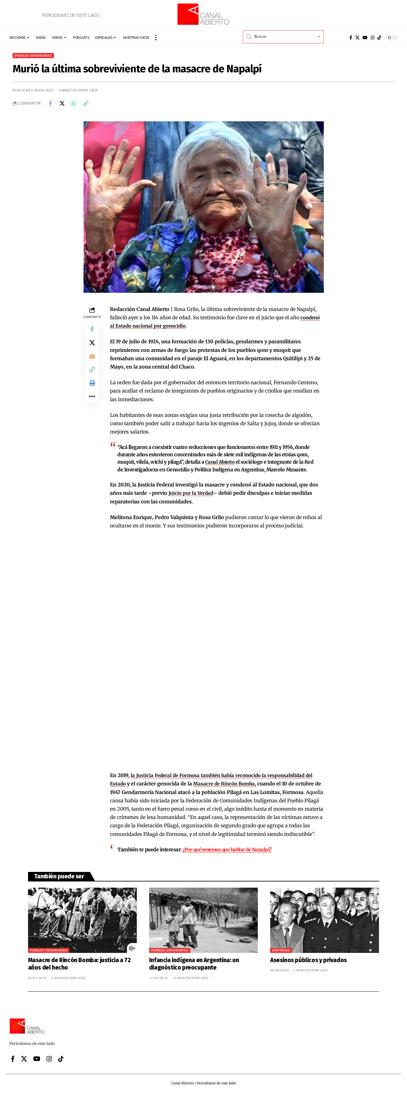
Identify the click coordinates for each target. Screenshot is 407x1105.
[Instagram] (372, 37)
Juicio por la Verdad (192, 495)
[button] (156, 37)
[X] (357, 37)
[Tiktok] (379, 37)
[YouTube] (365, 37)
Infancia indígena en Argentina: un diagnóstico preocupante (194, 973)
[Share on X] (64, 105)
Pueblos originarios (36, 55)
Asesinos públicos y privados (308, 969)
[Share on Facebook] (51, 105)
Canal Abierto (220, 464)
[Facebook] (351, 37)
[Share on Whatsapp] (77, 105)
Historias (281, 960)
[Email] (92, 361)
